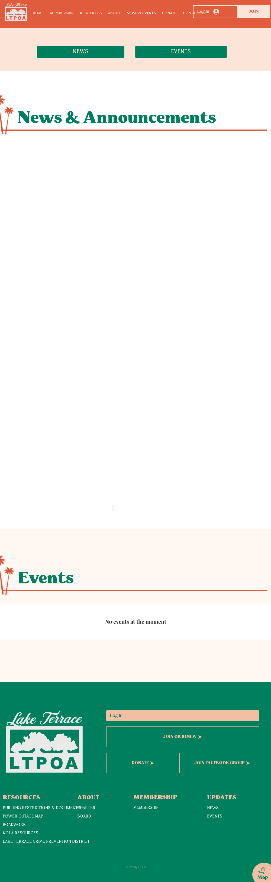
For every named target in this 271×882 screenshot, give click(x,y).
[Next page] (170, 508)
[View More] (22, 853)
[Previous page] (101, 508)
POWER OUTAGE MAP (23, 817)
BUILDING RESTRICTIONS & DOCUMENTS (41, 808)
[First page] (90, 508)
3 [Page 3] (135, 508)
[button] (94, 14)
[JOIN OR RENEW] (182, 736)
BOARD (84, 817)
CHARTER (86, 808)
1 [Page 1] (113, 508)
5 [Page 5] (158, 508)
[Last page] (181, 508)
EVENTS (214, 817)
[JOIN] (253, 11)
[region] (259, 868)
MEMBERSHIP (146, 808)
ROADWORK (14, 825)
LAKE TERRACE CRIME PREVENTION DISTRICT (46, 842)
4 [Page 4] (147, 508)
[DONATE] (143, 763)
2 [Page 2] (124, 508)
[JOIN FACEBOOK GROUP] (222, 763)
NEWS (213, 808)
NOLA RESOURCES (20, 833)
